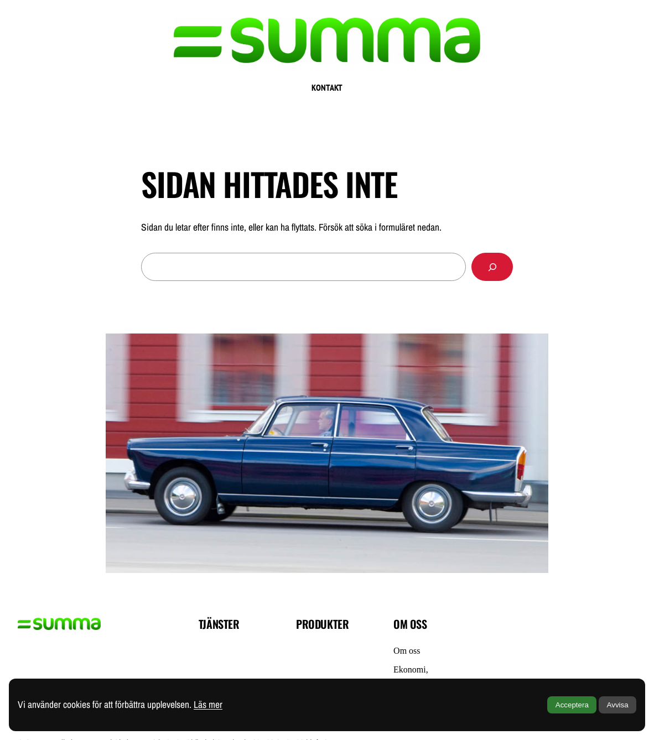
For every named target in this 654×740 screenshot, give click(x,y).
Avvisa (618, 705)
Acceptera (572, 705)
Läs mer (208, 704)
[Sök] (492, 267)
